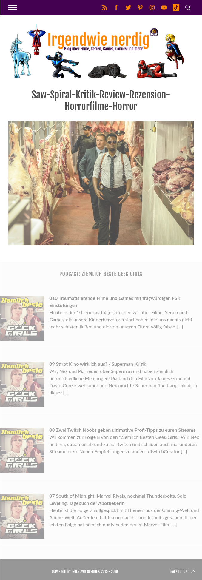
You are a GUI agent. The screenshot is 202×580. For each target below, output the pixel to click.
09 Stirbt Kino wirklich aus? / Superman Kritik (97, 364)
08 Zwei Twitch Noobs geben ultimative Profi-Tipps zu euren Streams (122, 430)
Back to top (183, 571)
